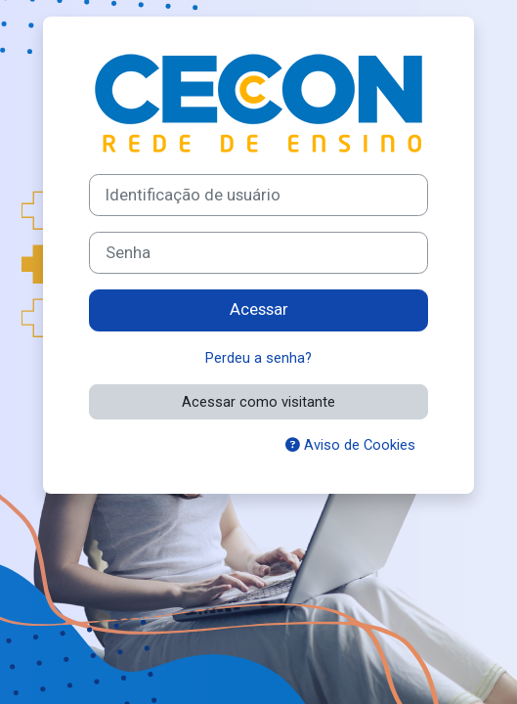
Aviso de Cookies (350, 445)
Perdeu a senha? (258, 358)
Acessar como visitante (258, 402)
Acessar (259, 309)
